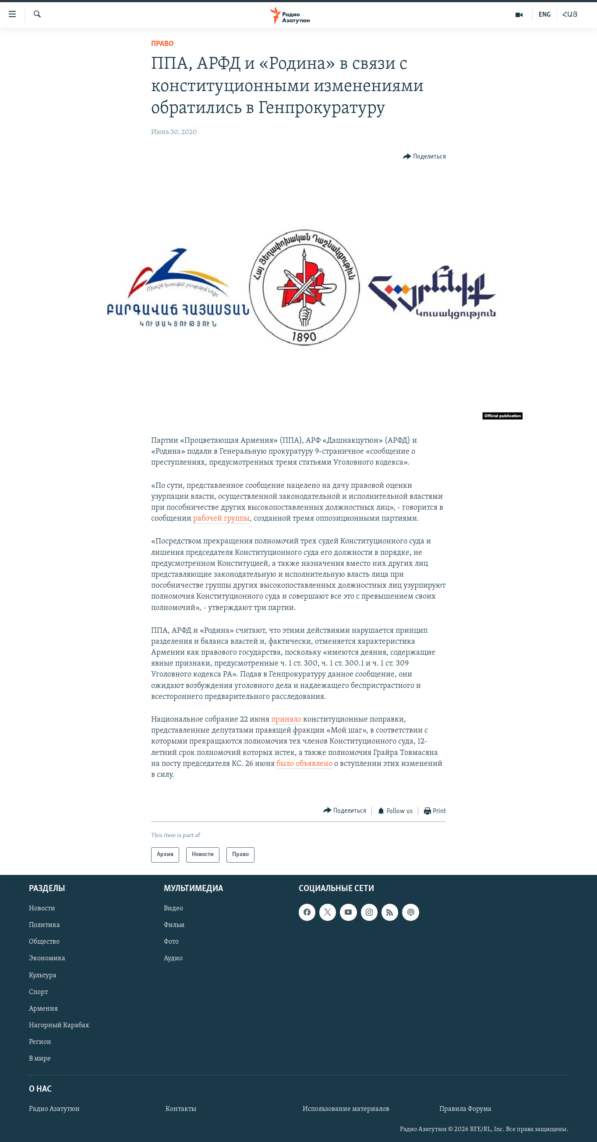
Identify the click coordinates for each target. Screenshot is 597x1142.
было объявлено (304, 764)
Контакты (181, 1109)
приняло (287, 720)
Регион (40, 1042)
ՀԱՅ (570, 14)
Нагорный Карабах (59, 1025)
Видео (173, 908)
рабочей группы (221, 519)
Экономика (47, 958)
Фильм (174, 925)
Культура (43, 975)
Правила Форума (465, 1109)
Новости (42, 908)
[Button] (424, 157)
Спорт (38, 991)
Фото (171, 941)
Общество (44, 941)
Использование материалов (346, 1109)
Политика (44, 925)
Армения (43, 1008)
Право (162, 44)
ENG (545, 14)
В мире (40, 1058)
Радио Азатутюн (54, 1109)
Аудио (173, 958)
